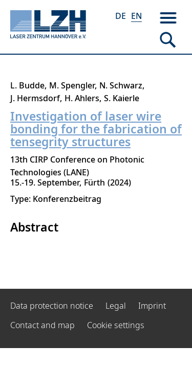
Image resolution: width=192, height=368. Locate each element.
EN (136, 15)
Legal (115, 305)
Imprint (152, 305)
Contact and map (42, 325)
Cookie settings (115, 325)
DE (120, 15)
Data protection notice (51, 305)
